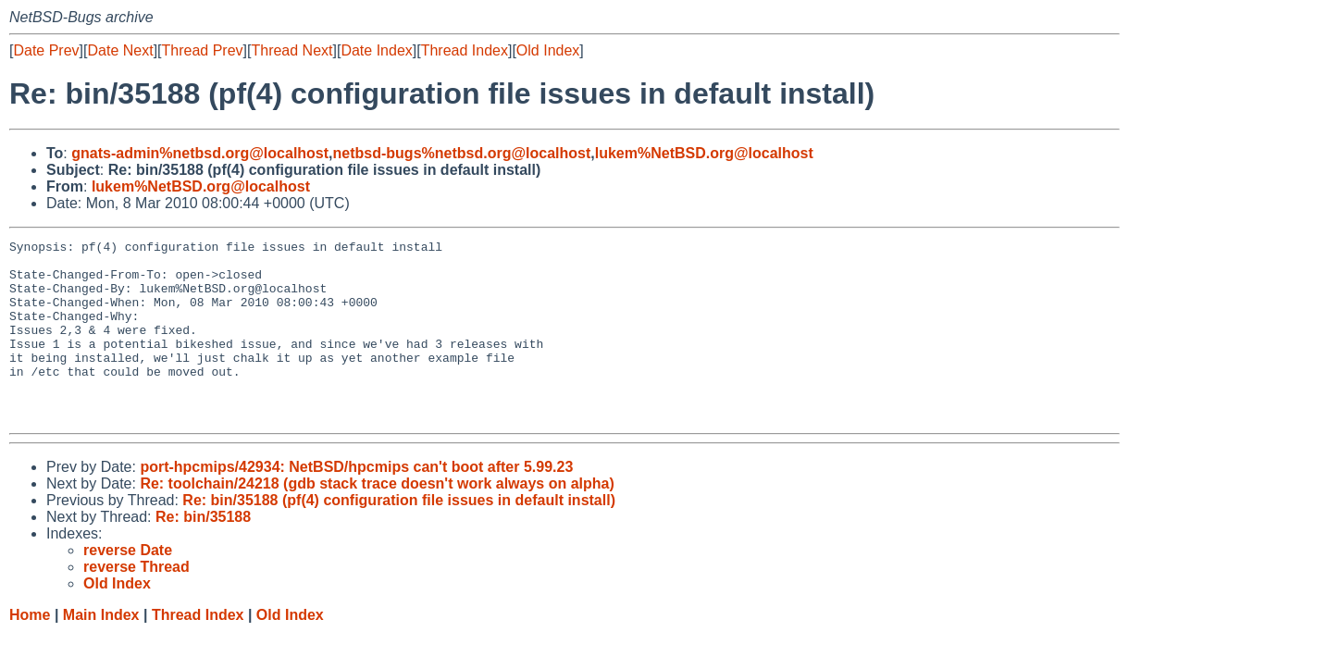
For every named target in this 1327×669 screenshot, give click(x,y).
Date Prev (46, 50)
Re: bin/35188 (203, 553)
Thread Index (464, 50)
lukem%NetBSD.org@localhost (704, 153)
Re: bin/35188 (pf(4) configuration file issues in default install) (398, 536)
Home (29, 651)
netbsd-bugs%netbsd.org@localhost (462, 153)
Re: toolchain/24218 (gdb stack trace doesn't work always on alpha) (377, 519)
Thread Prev (202, 50)
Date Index (376, 50)
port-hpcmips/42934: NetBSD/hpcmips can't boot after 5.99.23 (356, 503)
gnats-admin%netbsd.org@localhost (200, 153)
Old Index (547, 50)
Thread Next (291, 50)
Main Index (101, 651)
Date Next (120, 50)
